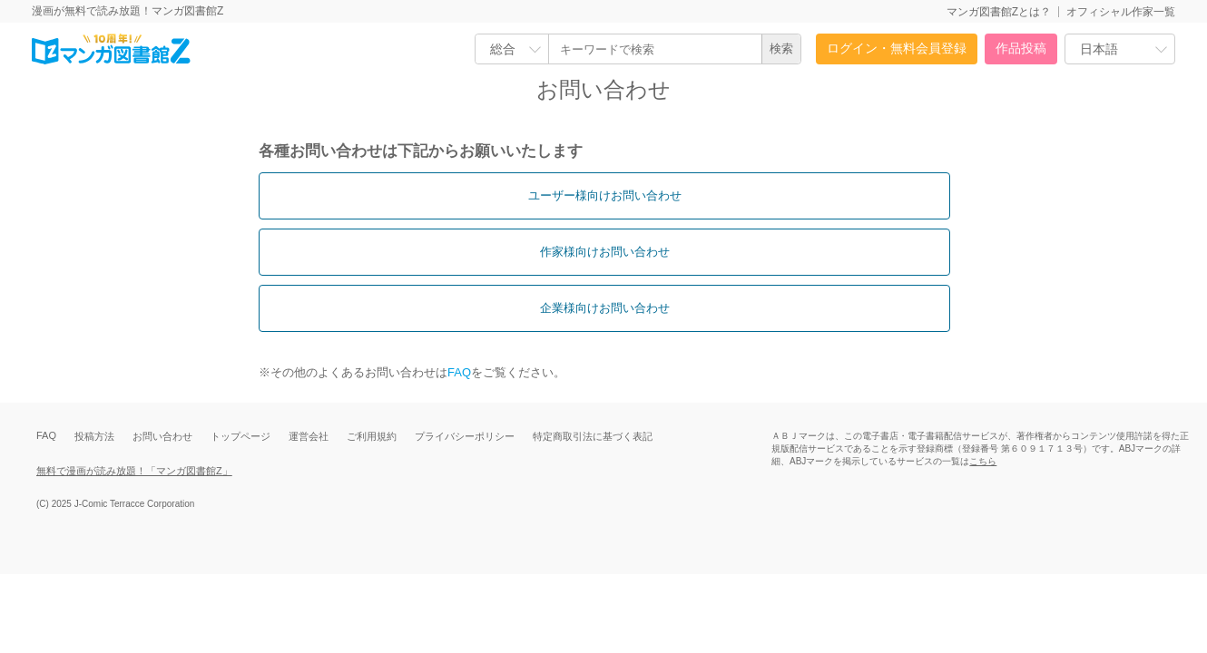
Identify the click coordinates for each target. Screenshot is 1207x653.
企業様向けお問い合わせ (605, 308)
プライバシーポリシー (465, 436)
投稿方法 (94, 436)
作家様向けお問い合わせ (605, 251)
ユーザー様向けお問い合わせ (605, 195)
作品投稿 (1021, 48)
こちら (982, 461)
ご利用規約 (372, 436)
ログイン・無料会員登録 (897, 48)
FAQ (459, 372)
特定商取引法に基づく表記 (593, 436)
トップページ (240, 436)
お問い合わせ (162, 436)
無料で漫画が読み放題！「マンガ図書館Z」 (134, 470)
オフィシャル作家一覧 (1120, 11)
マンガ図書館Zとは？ (999, 11)
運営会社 (309, 436)
